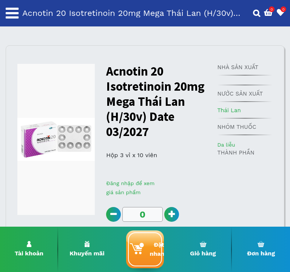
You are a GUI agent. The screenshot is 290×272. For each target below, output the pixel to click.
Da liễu (226, 145)
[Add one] (171, 214)
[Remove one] (113, 214)
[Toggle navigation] (12, 13)
